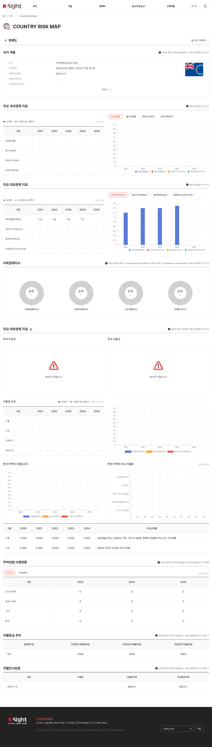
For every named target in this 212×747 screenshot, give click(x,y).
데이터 (102, 6)
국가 (35, 6)
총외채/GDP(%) (160, 195)
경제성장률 (115, 116)
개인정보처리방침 (44, 718)
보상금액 (23, 572)
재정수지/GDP (148, 116)
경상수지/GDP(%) (139, 195)
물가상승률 (131, 116)
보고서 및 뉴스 (138, 6)
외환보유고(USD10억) (183, 195)
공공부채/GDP (166, 116)
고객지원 (171, 6)
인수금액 (9, 572)
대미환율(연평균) (118, 195)
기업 (70, 6)
